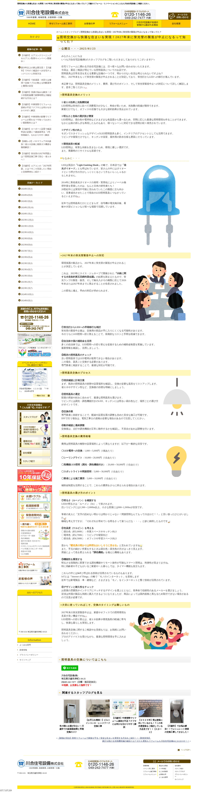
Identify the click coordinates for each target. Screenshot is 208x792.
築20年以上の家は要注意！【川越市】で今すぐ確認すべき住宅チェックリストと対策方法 (36, 71)
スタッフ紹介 (179, 768)
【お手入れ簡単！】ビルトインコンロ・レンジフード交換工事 (98, 723)
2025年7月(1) (26, 251)
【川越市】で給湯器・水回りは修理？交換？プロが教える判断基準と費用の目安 (36, 83)
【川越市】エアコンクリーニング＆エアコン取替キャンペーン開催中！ (36, 58)
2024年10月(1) (27, 294)
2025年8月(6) (26, 245)
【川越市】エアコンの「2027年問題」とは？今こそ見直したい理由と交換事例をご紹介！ (36, 169)
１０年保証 (162, 768)
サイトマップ (25, 660)
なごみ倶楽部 (163, 771)
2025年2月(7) (26, 282)
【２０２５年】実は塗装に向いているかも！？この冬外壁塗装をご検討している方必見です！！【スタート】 (150, 726)
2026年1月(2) (26, 214)
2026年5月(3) (26, 189)
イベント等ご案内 (149, 768)
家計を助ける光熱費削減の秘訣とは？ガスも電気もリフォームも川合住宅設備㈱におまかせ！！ (145, 741)
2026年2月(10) (27, 207)
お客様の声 (162, 774)
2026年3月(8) (26, 201)
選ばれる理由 (163, 765)
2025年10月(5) (27, 232)
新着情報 (23, 650)
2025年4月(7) (26, 269)
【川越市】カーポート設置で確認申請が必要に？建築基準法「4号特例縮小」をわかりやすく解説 (36, 132)
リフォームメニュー (149, 774)
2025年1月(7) (26, 288)
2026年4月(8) (26, 195)
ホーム (59, 32)
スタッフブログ (71, 32)
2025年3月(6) (26, 276)
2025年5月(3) (26, 263)
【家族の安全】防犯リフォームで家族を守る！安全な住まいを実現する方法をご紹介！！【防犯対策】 (104, 738)
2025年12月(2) (27, 220)
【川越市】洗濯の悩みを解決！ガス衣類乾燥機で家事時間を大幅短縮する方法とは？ (36, 95)
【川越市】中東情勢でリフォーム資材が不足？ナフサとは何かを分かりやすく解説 (124, 722)
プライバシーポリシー (28, 655)
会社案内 (178, 765)
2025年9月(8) (26, 238)
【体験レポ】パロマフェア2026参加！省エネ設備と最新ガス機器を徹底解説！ (36, 144)
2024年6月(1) (26, 301)
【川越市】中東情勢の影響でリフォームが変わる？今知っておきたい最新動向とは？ (36, 120)
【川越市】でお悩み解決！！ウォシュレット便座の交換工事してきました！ (177, 729)
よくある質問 (25, 645)
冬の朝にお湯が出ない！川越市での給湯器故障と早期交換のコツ (72, 729)
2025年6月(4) (26, 257)
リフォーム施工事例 (149, 771)
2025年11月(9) (27, 226)
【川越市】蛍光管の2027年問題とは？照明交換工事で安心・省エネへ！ (36, 156)
